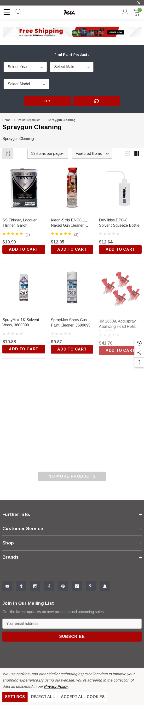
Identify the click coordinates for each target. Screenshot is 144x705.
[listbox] (92, 154)
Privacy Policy (56, 686)
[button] (72, 32)
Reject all (43, 697)
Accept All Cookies (83, 697)
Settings (15, 697)
